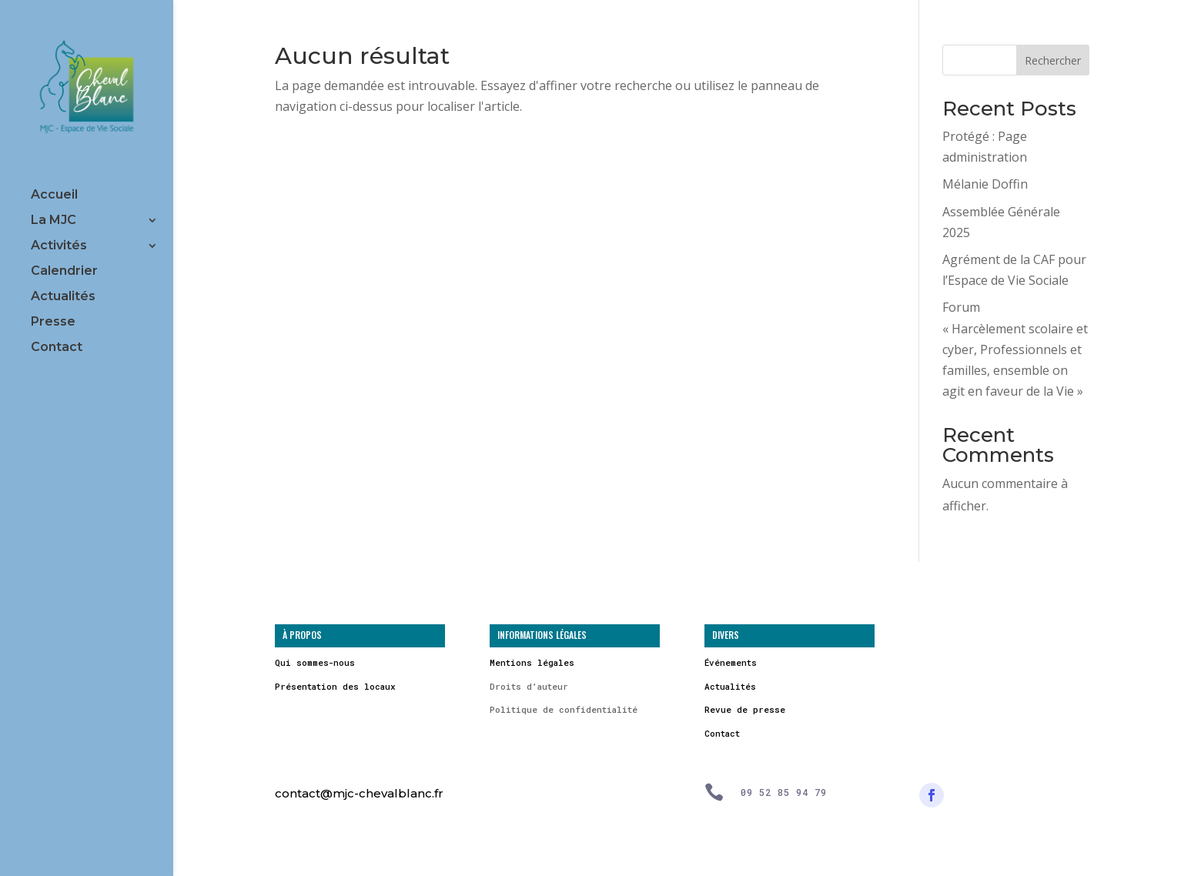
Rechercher (1053, 60)
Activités (59, 246)
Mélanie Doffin (985, 184)
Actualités (63, 297)
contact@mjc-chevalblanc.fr (359, 793)
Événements (730, 662)
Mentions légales (532, 662)
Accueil (54, 195)
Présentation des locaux (335, 686)
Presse (53, 322)
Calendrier (64, 272)
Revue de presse (744, 709)
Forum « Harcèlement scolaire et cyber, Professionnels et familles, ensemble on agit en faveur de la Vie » (1015, 349)
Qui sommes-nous (315, 662)
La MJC (53, 221)
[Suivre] (931, 795)
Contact (56, 348)
